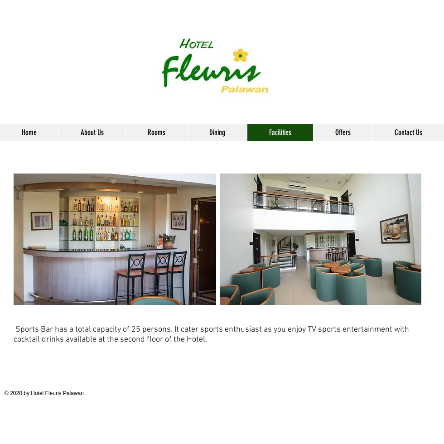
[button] (156, 132)
